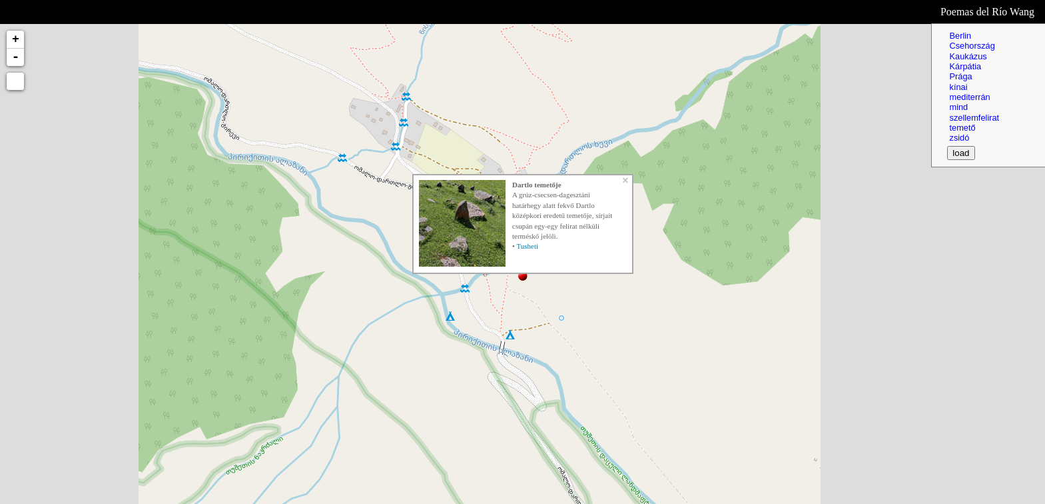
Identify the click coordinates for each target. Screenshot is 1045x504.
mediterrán (969, 97)
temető (962, 128)
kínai (958, 87)
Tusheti (527, 246)
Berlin (960, 36)
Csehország (971, 46)
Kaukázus (967, 56)
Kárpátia (965, 66)
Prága (960, 76)
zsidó (959, 138)
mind (958, 107)
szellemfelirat (974, 118)
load (960, 153)
